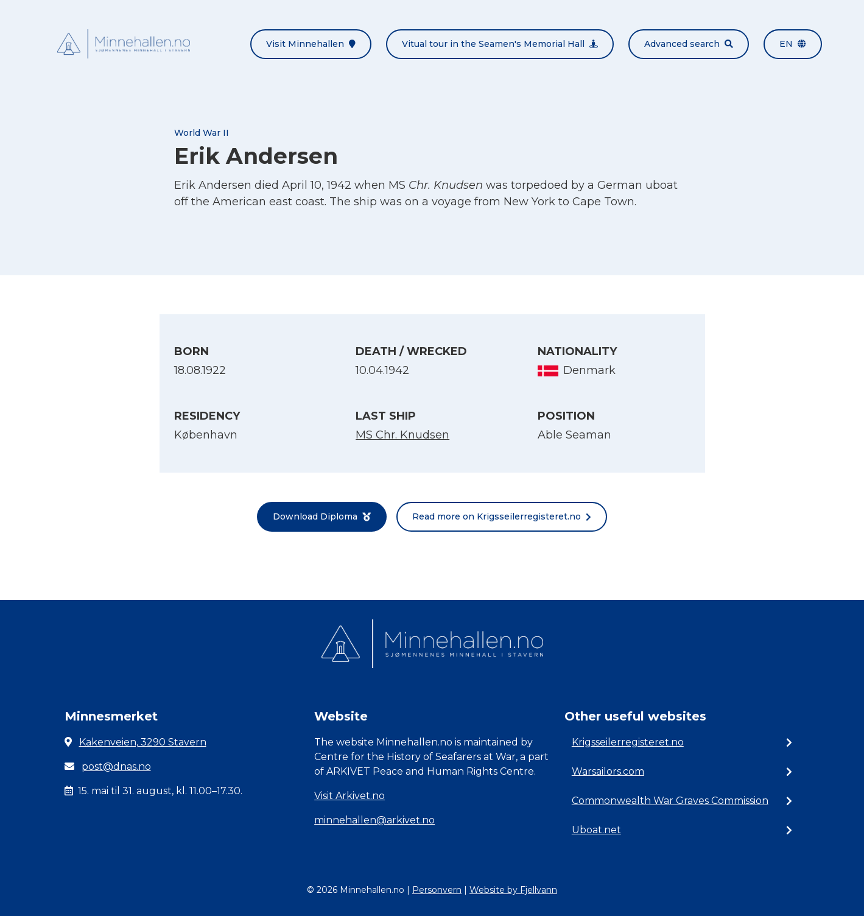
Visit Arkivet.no (349, 796)
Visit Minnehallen (311, 43)
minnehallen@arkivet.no (374, 820)
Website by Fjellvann (513, 889)
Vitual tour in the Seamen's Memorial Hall (500, 43)
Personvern (437, 889)
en (792, 43)
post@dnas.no (116, 766)
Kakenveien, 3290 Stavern (142, 742)
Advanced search (688, 43)
